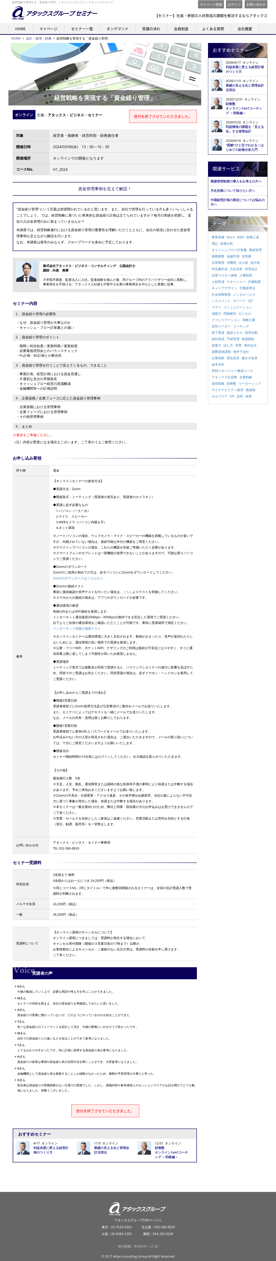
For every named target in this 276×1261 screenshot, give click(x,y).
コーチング (241, 326)
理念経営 (233, 358)
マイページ (48, 28)
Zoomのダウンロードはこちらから (78, 578)
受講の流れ (151, 28)
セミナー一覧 (82, 28)
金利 (240, 396)
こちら (128, 592)
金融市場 (233, 256)
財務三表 (252, 237)
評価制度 (254, 281)
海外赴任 (250, 345)
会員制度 (181, 28)
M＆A (231, 237)
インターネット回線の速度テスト (77, 628)
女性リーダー (221, 326)
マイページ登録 (211, 4)
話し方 (228, 345)
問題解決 (229, 313)
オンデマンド (117, 28)
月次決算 (236, 269)
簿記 (215, 243)
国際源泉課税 (221, 351)
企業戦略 (245, 377)
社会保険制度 (221, 294)
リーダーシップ (249, 383)
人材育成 (218, 281)
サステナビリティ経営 (227, 390)
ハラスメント (221, 301)
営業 (238, 345)
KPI (232, 396)
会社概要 (245, 28)
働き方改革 (250, 358)
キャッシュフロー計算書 (229, 250)
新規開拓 (248, 339)
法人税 (243, 262)
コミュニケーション (237, 307)
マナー (216, 307)
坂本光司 (218, 364)
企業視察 (218, 358)
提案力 (216, 345)
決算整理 (218, 262)
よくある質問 (213, 28)
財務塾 (231, 383)
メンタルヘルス (244, 294)
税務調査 (218, 256)
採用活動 (251, 332)
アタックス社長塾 (224, 377)
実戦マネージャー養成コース (232, 371)
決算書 (246, 256)
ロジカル (244, 313)
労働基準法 (247, 288)
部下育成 (218, 332)
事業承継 (218, 237)
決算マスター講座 (224, 275)
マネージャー (236, 281)
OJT (250, 301)
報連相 (250, 390)
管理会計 (251, 269)
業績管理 (255, 250)
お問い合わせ (256, 4)
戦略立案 (249, 320)
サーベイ (239, 301)
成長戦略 (218, 383)
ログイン (234, 4)
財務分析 (226, 243)
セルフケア (220, 396)
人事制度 (245, 275)
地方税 (255, 262)
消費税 (231, 262)
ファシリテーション (226, 320)
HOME (20, 28)
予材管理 (233, 339)
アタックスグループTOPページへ (138, 1210)
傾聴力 (216, 313)
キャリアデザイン (224, 288)
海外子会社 (241, 351)
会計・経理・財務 (38, 38)
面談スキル (235, 332)
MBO (240, 237)
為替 (248, 396)
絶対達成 (218, 339)
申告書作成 (220, 269)
